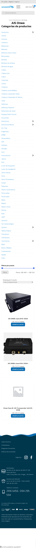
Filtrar (5, 272)
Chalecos (4, 87)
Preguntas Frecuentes (8, 448)
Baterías (4, 49)
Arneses (4, 39)
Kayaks (3, 255)
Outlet (3, 183)
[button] (10, 547)
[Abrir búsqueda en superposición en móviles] (18, 13)
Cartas (3, 83)
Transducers (5, 237)
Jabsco (3, 159)
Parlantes (4, 186)
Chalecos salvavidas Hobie (10, 94)
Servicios (4, 220)
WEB (3, 244)
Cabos (3, 77)
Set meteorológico (7, 224)
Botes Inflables (6, 248)
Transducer (5, 234)
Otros (3, 176)
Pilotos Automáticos (8, 189)
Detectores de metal (8, 111)
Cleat (3, 101)
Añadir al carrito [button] (18, 324)
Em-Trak (4, 128)
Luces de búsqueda (8, 166)
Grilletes (4, 145)
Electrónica (16, 20)
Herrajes (4, 148)
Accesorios (5, 32)
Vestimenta (5, 241)
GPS (2, 142)
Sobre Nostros (6, 442)
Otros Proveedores (7, 179)
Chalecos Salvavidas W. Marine (11, 97)
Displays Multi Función (9, 114)
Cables (3, 70)
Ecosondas (5, 118)
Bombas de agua (7, 66)
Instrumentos (5, 155)
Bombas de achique (8, 63)
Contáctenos (5, 445)
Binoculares (5, 56)
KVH (2, 162)
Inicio (10, 20)
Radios (3, 203)
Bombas (4, 59)
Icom (3, 152)
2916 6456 (12, 491)
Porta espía (5, 196)
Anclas (3, 36)
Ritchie (3, 210)
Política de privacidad (8, 452)
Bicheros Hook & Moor (8, 53)
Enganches (5, 131)
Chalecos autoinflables (9, 90)
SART (3, 217)
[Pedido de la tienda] (18, 282)
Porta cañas (5, 193)
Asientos (4, 42)
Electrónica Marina (7, 124)
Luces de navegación (8, 169)
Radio (3, 200)
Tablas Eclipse (6, 231)
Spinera (4, 227)
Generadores (5, 138)
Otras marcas (5, 172)
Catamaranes (6, 251)
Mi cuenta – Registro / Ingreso (10, 2)
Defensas (4, 104)
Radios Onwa (5, 207)
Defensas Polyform (7, 107)
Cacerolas (4, 80)
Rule (3, 213)
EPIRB (3, 135)
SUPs (3, 258)
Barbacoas (5, 46)
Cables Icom (5, 73)
